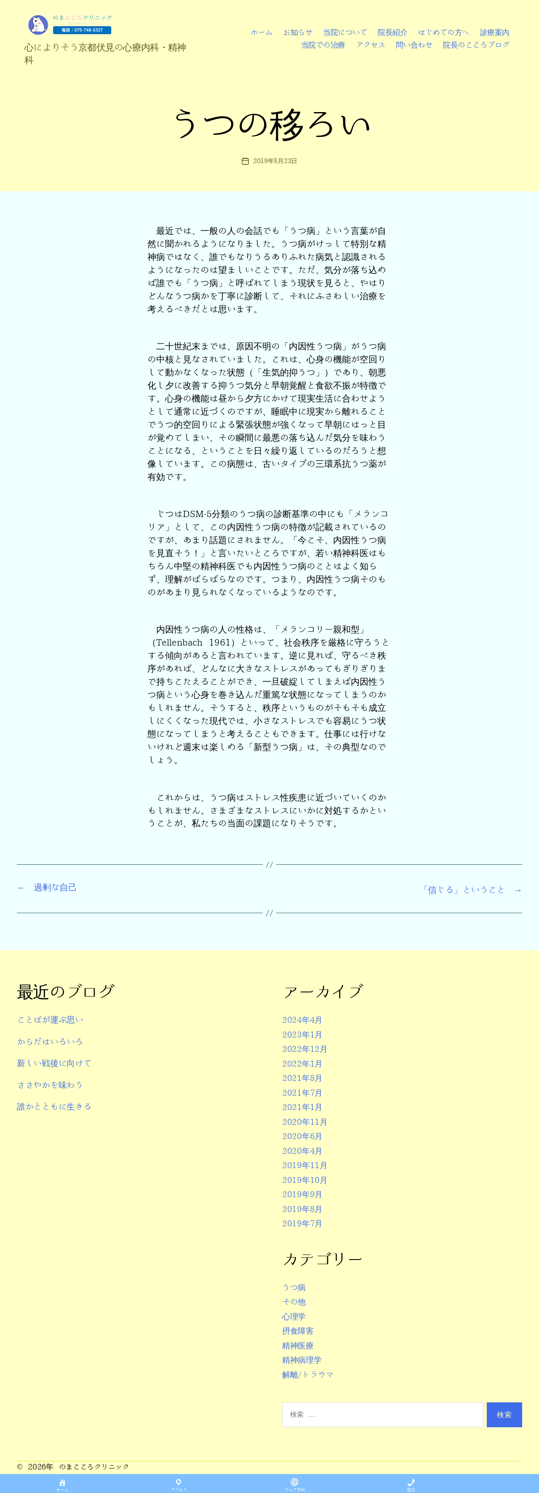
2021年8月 (304, 1077)
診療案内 (495, 32)
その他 (295, 1301)
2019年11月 (307, 1164)
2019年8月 (304, 1208)
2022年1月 (304, 1063)
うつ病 (295, 1287)
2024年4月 (304, 1019)
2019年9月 (304, 1193)
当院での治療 (323, 45)
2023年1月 (304, 1034)
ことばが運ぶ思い (52, 1019)
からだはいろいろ (52, 1041)
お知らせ (297, 32)
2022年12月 (307, 1048)
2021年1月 (304, 1106)
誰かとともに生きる (56, 1106)
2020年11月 (307, 1121)
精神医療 (299, 1345)
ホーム (262, 32)
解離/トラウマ (310, 1374)
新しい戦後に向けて (56, 1062)
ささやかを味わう (52, 1084)
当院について (345, 32)
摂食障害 (299, 1330)
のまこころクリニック (96, 1466)
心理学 (295, 1316)
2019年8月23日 (275, 161)
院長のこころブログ (476, 45)
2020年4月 (304, 1150)
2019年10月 (307, 1179)
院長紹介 (392, 32)
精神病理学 (304, 1359)
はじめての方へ (444, 32)
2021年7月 (304, 1092)
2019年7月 (304, 1223)
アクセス (370, 45)
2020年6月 (304, 1135)
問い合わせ (414, 45)
